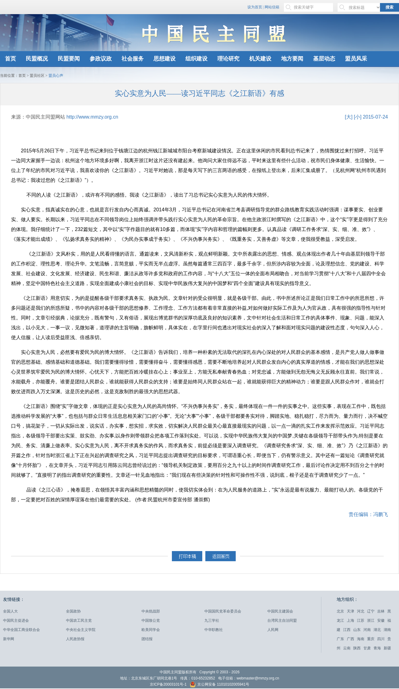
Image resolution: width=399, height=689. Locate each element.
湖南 (387, 630)
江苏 (360, 620)
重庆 (370, 639)
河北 (360, 611)
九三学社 (211, 620)
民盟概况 (37, 59)
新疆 (387, 648)
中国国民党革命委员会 (222, 611)
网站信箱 (272, 7)
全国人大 (10, 611)
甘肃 (367, 648)
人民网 (272, 630)
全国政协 (73, 611)
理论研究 (228, 59)
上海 (350, 620)
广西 (350, 639)
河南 (367, 630)
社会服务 (133, 59)
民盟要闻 (69, 59)
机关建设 (260, 59)
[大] (348, 116)
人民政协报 (75, 639)
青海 (377, 648)
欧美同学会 (150, 630)
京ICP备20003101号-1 (168, 684)
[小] (358, 116)
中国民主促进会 (16, 620)
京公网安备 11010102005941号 (219, 685)
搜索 (389, 7)
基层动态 (324, 59)
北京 (340, 611)
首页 (10, 59)
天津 (350, 611)
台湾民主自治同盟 (282, 620)
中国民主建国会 (280, 611)
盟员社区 (37, 75)
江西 (347, 630)
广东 (340, 639)
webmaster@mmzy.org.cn (258, 678)
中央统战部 (150, 611)
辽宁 (370, 611)
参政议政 (101, 59)
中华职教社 (213, 630)
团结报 (147, 639)
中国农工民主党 (79, 620)
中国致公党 (150, 620)
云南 (347, 648)
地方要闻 (292, 59)
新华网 (8, 639)
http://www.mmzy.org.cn (92, 116)
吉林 (381, 611)
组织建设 (196, 59)
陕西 (357, 648)
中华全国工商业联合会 (21, 630)
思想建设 (164, 59)
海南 (360, 639)
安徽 (381, 620)
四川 (381, 639)
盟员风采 (356, 59)
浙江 (370, 620)
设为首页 (254, 7)
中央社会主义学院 (80, 630)
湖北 (377, 630)
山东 (357, 630)
